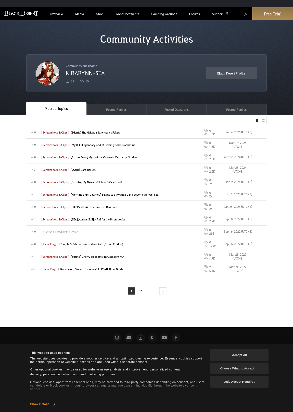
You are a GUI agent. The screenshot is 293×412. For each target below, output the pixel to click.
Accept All (239, 355)
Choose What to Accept (239, 368)
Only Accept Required (239, 381)
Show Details (39, 404)
